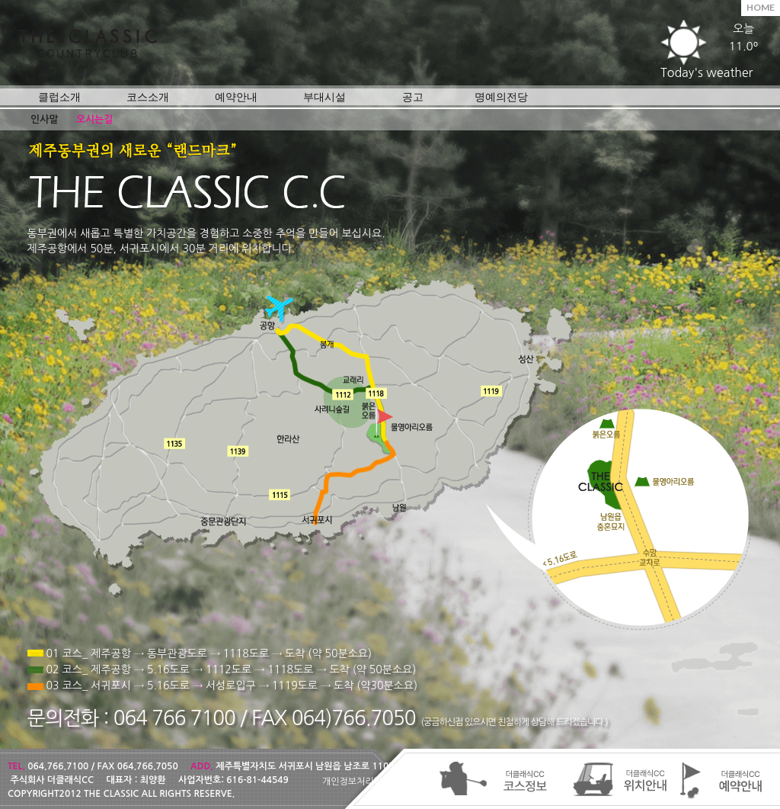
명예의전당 (501, 96)
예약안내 (236, 96)
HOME (760, 7)
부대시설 (324, 96)
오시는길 (94, 119)
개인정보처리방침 (356, 781)
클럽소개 (59, 96)
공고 (413, 96)
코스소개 (147, 96)
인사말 (44, 119)
